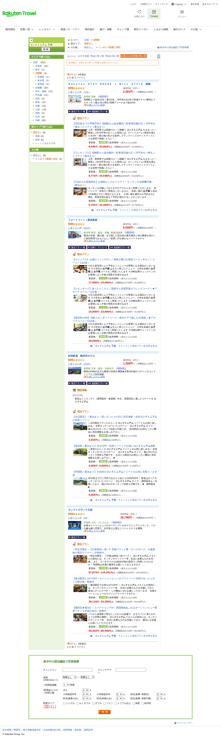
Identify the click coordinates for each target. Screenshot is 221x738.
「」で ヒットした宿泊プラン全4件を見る (125, 210)
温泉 (37, 139)
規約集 (78, 730)
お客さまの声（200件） (80, 364)
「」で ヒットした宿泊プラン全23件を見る (125, 346)
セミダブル (84, 703)
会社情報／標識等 (11, 730)
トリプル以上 (124, 703)
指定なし (88, 47)
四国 (37, 113)
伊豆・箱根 (40, 91)
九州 (37, 116)
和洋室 (147, 703)
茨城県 (40, 77)
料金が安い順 (97, 56)
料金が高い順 (112, 56)
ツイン (109, 703)
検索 (104, 712)
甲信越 (38, 95)
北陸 (37, 98)
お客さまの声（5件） (79, 518)
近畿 (37, 106)
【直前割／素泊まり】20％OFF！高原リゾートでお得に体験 (114, 445)
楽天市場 (195, 4)
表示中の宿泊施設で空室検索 (174, 47)
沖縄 (37, 120)
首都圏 (38, 87)
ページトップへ (185, 723)
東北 (37, 69)
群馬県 (40, 84)
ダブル (98, 703)
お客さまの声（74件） (79, 92)
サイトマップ (161, 4)
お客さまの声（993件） (80, 228)
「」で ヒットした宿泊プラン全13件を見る (125, 636)
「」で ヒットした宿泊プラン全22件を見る (125, 500)
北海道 (38, 66)
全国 (86, 40)
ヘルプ (133, 4)
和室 (137, 703)
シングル (70, 703)
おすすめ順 (83, 56)
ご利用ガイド (146, 4)
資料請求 (88, 730)
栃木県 (40, 80)
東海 (37, 102)
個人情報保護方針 (32, 730)
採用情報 (67, 730)
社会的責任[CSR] (52, 730)
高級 (37, 136)
